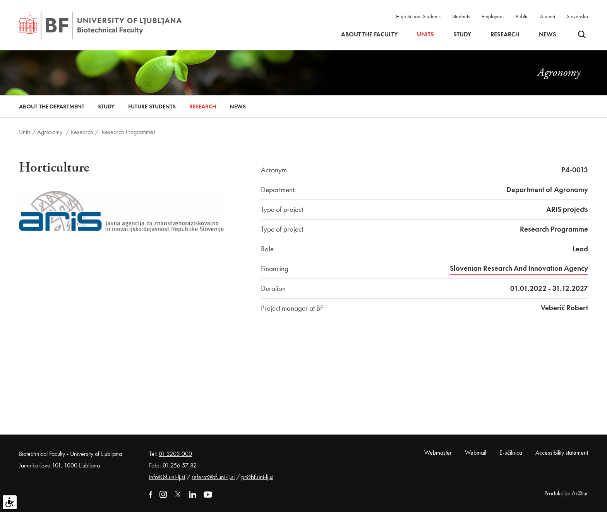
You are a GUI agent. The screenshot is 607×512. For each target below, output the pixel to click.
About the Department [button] (51, 106)
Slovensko (577, 16)
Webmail (475, 452)
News (547, 34)
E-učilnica (510, 452)
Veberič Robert (564, 308)
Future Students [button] (152, 106)
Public (522, 16)
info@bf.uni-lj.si (167, 477)
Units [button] (425, 34)
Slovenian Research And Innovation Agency (519, 268)
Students (461, 16)
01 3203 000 (175, 454)
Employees (493, 16)
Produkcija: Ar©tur (566, 493)
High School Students (418, 16)
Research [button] (505, 34)
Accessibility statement (561, 452)
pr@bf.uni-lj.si (257, 477)
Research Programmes (129, 132)
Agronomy (49, 132)
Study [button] (462, 34)
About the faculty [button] (369, 34)
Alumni (547, 16)
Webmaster (438, 452)
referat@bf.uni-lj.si (213, 477)
